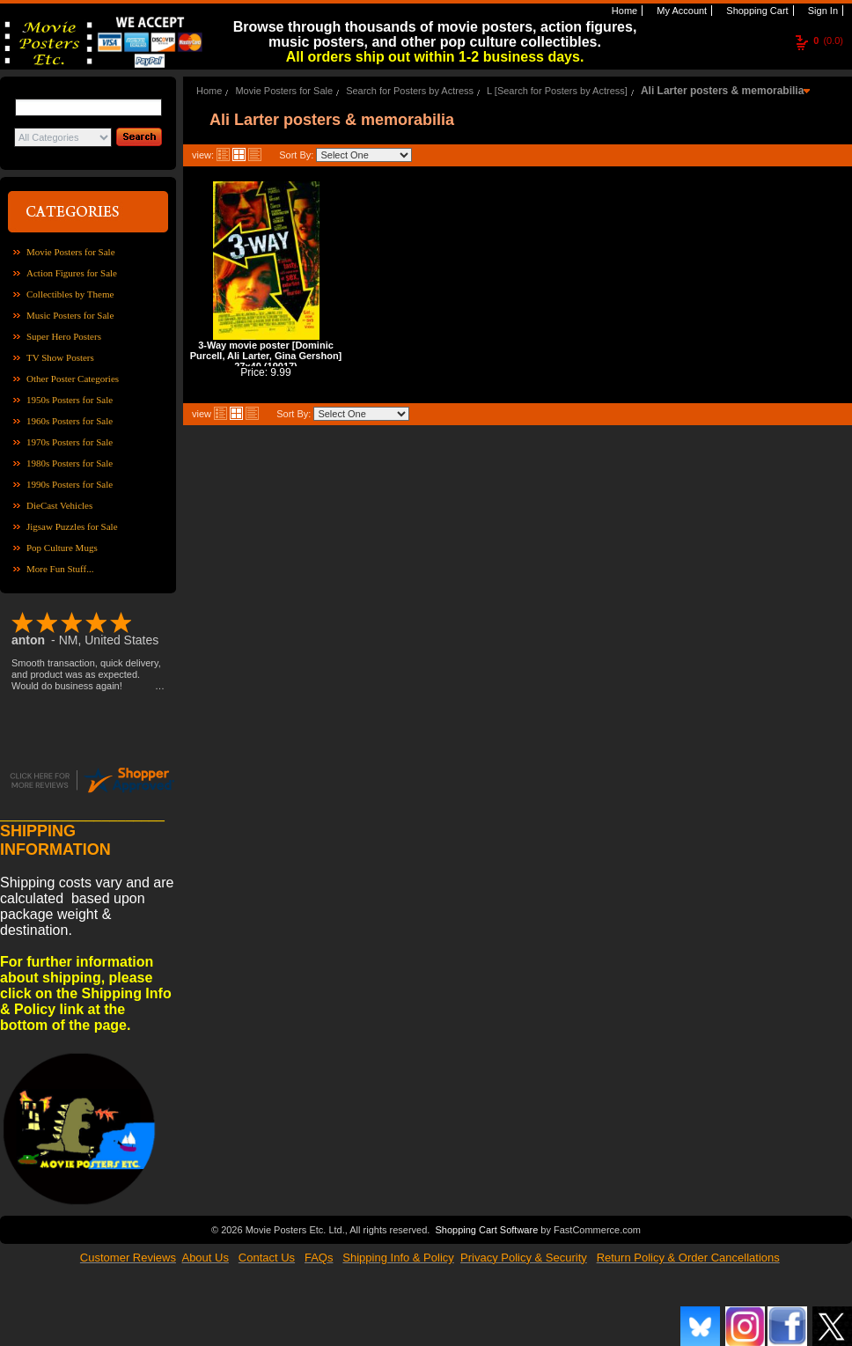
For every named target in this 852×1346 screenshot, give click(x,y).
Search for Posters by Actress (410, 90)
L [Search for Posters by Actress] (557, 90)
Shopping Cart (755, 10)
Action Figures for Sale (71, 273)
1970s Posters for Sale (69, 442)
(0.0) (828, 40)
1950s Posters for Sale (69, 399)
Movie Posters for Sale (70, 251)
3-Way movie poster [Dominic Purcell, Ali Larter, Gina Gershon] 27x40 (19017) (266, 355)
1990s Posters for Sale (69, 484)
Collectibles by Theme (70, 294)
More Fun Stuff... (60, 568)
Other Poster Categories (72, 378)
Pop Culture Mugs (62, 547)
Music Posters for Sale (70, 315)
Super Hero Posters (63, 336)
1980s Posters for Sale (69, 463)
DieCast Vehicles (59, 505)
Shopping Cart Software (486, 1230)
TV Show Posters (60, 357)
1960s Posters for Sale (69, 421)
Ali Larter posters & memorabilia (722, 91)
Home (623, 10)
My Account (680, 10)
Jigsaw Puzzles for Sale (72, 526)
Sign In (821, 10)
